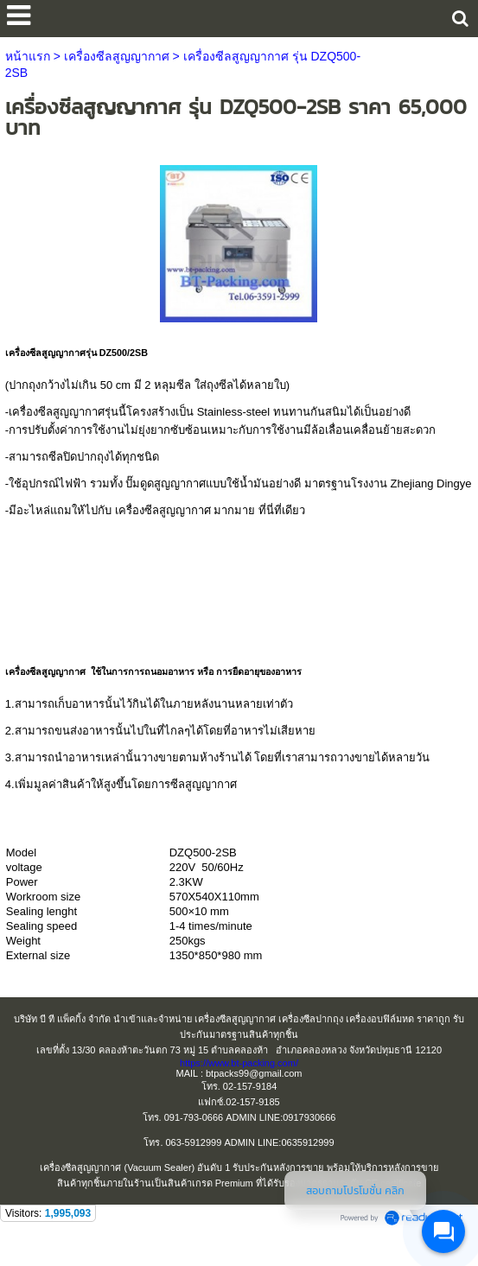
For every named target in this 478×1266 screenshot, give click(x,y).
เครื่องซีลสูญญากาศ (116, 56)
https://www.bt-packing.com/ (239, 1063)
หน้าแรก (27, 56)
